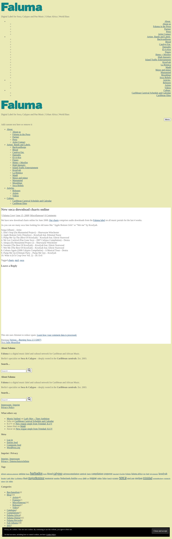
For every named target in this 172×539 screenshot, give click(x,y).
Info (9, 525)
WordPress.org (13, 447)
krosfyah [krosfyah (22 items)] (163, 473)
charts (11, 260)
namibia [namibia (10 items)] (57, 478)
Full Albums (12, 523)
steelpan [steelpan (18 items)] (139, 478)
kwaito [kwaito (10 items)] (3, 478)
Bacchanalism (13, 492)
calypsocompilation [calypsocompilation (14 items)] (71, 474)
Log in (10, 440)
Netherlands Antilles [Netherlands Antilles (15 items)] (69, 478)
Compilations (13, 512)
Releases (16, 505)
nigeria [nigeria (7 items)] (80, 478)
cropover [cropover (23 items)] (108, 473)
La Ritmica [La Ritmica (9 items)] (19, 478)
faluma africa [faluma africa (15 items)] (136, 474)
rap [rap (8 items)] (88, 478)
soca (22, 260)
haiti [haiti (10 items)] (147, 474)
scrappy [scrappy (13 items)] (115, 478)
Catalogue (11, 510)
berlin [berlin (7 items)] (45, 474)
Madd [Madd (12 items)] (25, 478)
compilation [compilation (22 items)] (97, 473)
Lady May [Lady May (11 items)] (10, 478)
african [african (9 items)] (3, 474)
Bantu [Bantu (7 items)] (27, 474)
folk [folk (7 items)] (144, 474)
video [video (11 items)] (11, 481)
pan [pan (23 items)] (84, 478)
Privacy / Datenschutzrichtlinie (15, 461)
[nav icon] (167, 119)
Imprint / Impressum (10, 459)
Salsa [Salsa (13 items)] (104, 478)
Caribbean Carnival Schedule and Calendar (34, 421)
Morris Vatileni (14, 418)
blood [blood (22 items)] (50, 473)
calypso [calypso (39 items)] (57, 473)
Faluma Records (14, 520)
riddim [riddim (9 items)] (99, 478)
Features (16, 500)
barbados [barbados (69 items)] (36, 473)
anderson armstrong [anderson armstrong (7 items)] (12, 474)
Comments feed (14, 445)
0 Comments (49, 215)
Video (15, 507)
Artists (15, 497)
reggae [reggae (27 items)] (93, 478)
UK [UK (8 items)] (7, 481)
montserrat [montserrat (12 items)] (49, 478)
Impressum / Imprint (10, 405)
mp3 (17, 260)
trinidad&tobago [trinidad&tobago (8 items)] (158, 478)
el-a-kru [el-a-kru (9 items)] (122, 474)
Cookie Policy (51, 535)
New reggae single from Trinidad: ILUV (34, 424)
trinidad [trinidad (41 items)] (147, 478)
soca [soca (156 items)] (123, 477)
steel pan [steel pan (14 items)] (130, 478)
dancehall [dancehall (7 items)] (116, 474)
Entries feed (12, 442)
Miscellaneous (36, 215)
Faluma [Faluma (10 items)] (128, 474)
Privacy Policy (7, 407)
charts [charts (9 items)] (89, 474)
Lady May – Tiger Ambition (36, 418)
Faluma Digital (13, 518)
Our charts (54, 220)
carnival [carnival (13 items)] (83, 474)
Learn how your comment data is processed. (57, 335)
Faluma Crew (8, 215)
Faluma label (99, 220)
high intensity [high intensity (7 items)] (154, 474)
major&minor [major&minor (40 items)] (36, 478)
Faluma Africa (13, 515)
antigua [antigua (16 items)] (22, 473)
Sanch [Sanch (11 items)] (109, 478)
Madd (23, 426)
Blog (9, 495)
